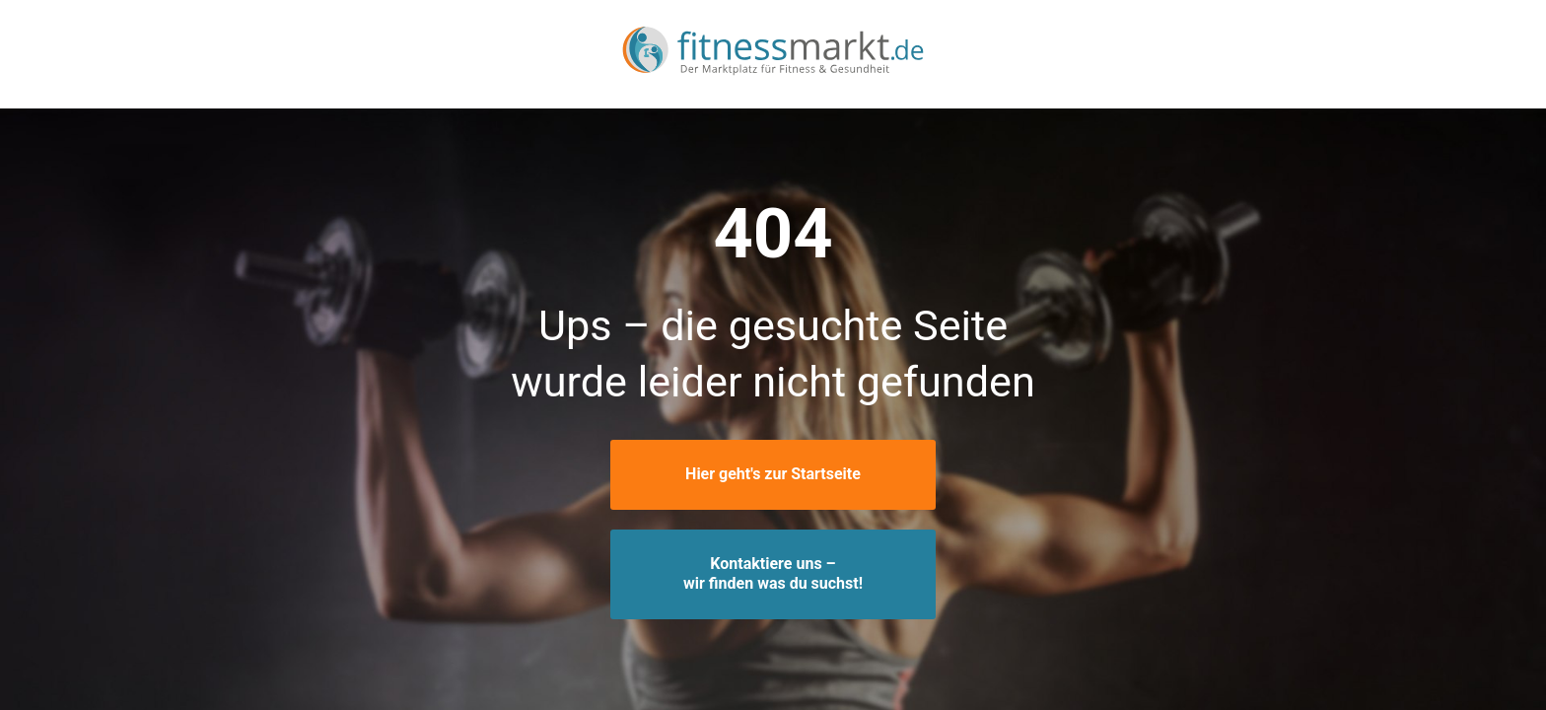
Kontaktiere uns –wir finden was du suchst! (773, 574)
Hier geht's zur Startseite (773, 473)
